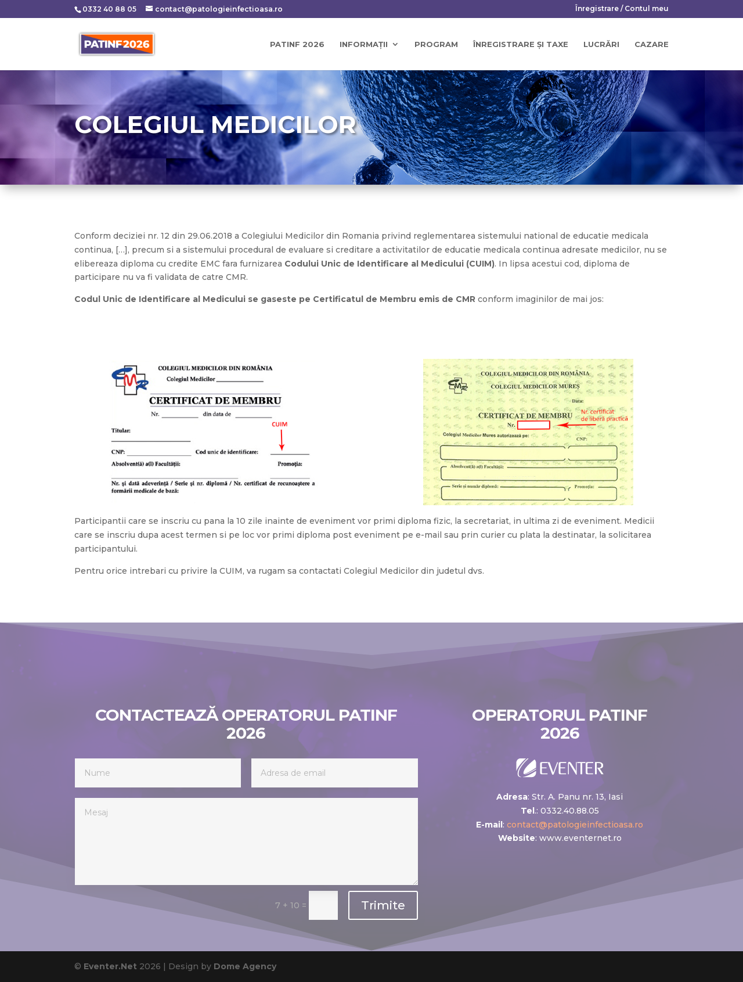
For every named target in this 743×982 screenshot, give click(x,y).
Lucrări (601, 44)
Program (436, 44)
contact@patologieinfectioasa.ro (575, 824)
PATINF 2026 (297, 44)
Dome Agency (245, 966)
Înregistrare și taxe (520, 44)
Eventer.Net (111, 966)
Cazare (651, 44)
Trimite (383, 905)
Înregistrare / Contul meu (622, 9)
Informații (364, 44)
